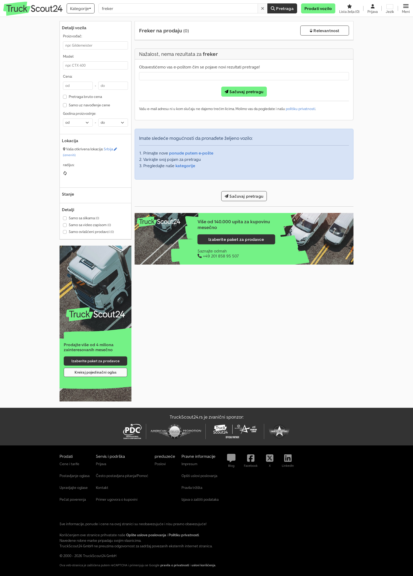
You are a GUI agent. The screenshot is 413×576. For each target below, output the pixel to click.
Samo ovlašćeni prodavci (91, 231)
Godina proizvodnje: (79, 113)
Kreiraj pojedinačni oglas (96, 372)
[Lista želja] (349, 8)
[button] (406, 8)
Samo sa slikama (84, 218)
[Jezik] (390, 8)
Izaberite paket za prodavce (95, 361)
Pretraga (282, 8)
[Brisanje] (263, 8)
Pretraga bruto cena (85, 96)
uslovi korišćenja (203, 565)
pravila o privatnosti (174, 565)
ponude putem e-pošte (191, 153)
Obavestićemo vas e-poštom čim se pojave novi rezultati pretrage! (199, 66)
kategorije (185, 165)
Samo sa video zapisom (90, 224)
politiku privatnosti (300, 108)
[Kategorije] (81, 8)
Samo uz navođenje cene (89, 105)
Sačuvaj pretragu (244, 91)
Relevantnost (324, 30)
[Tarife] (95, 314)
